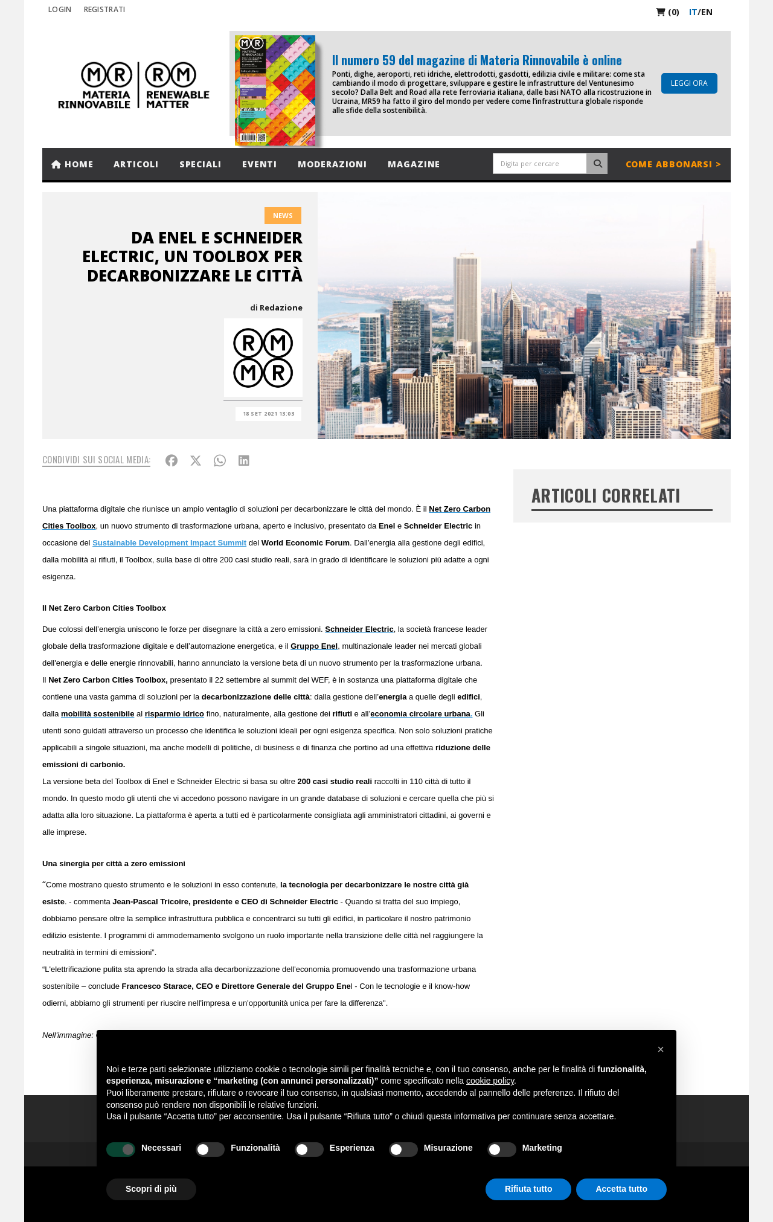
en (707, 12)
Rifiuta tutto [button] (529, 1189)
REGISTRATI (105, 9)
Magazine (414, 164)
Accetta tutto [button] (621, 1189)
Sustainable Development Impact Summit (169, 542)
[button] (660, 1049)
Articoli (136, 164)
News (283, 215)
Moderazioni (332, 164)
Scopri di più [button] (151, 1189)
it (693, 12)
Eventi (259, 164)
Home (72, 164)
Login (60, 9)
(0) (667, 12)
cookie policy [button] (490, 1080)
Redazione (281, 307)
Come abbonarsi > (674, 164)
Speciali (200, 164)
